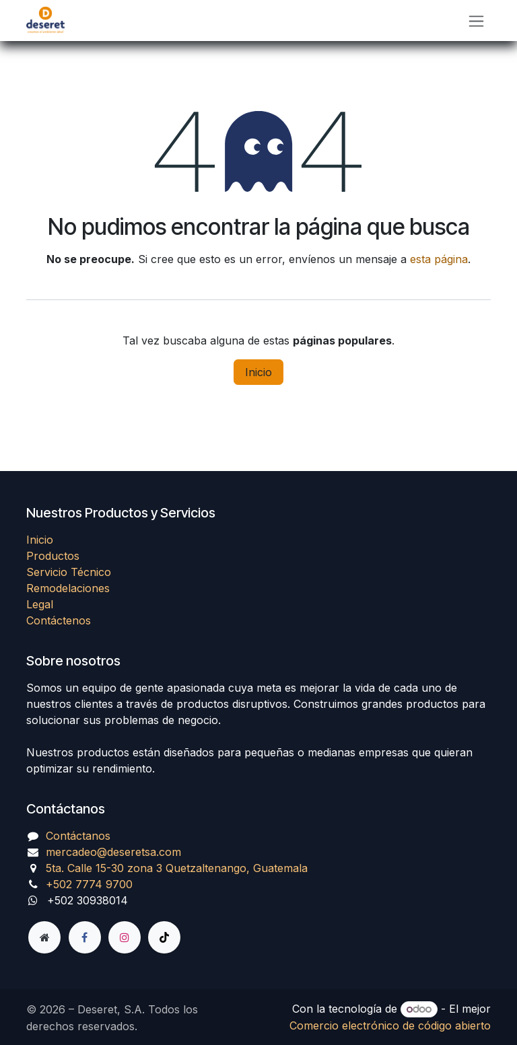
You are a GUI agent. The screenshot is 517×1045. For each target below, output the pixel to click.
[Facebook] (85, 937)
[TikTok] (164, 937)
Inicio (258, 372)
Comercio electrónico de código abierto (390, 1025)
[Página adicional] (44, 937)
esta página (439, 259)
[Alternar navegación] (476, 20)
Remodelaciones (68, 588)
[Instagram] (124, 937)
